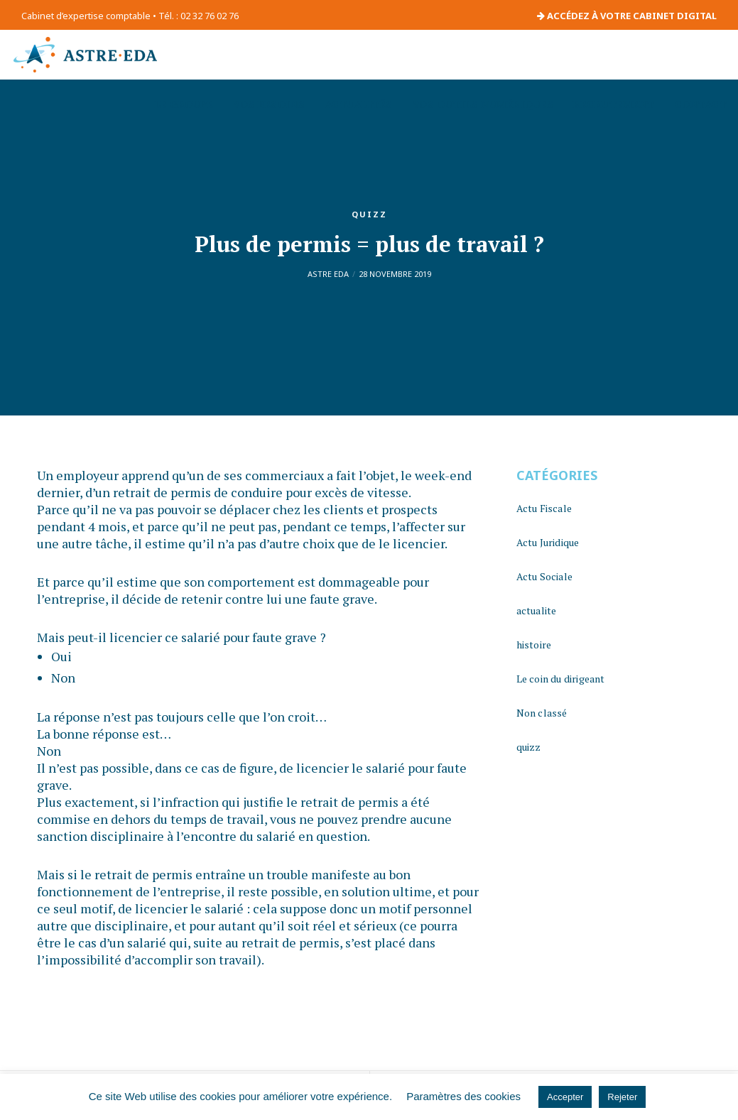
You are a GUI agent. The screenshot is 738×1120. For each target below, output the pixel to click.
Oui (61, 656)
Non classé (542, 712)
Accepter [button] (565, 1097)
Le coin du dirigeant (560, 678)
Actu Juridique (548, 542)
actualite (536, 610)
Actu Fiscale (544, 508)
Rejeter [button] (622, 1097)
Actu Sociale (544, 576)
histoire (534, 644)
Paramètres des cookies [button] (463, 1096)
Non (63, 677)
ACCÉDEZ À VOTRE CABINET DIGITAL (627, 15)
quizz (369, 214)
